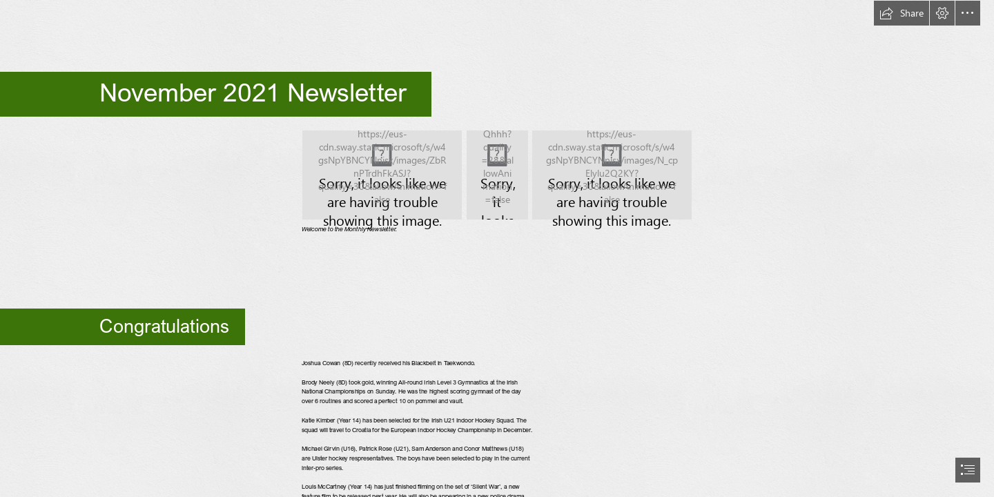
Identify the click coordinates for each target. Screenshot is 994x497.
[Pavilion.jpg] (382, 175)
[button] (901, 13)
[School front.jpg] (497, 175)
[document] (497, 248)
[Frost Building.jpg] (612, 175)
